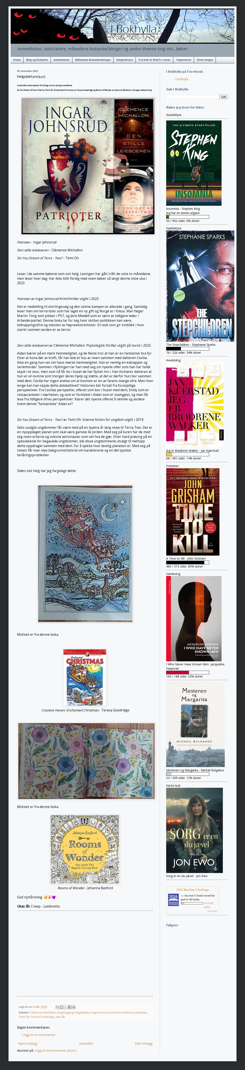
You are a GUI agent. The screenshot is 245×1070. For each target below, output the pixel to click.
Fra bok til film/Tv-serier (154, 59)
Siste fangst (205, 59)
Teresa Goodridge (42, 1017)
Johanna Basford (122, 1012)
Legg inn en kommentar (38, 1035)
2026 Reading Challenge (192, 889)
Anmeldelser (61, 59)
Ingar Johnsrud (100, 1012)
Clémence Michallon (43, 1012)
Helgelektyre (124, 59)
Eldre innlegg (143, 1043)
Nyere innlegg (27, 1043)
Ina (182, 895)
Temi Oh (24, 1017)
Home (17, 59)
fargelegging (65, 1012)
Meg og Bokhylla (37, 59)
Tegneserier (183, 59)
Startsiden (86, 1043)
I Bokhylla (181, 79)
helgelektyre (82, 1012)
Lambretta (140, 1012)
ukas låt (60, 1017)
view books (212, 911)
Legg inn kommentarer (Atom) (55, 1050)
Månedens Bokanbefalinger (93, 59)
